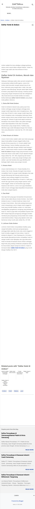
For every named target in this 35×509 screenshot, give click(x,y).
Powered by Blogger (17, 501)
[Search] (32, 4)
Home (2, 20)
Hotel (10, 391)
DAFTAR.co (17, 4)
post (22, 391)
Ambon (7, 20)
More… (9, 13)
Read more (30, 449)
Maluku (16, 391)
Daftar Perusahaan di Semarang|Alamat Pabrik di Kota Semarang (13, 435)
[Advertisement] (17, 45)
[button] (32, 25)
